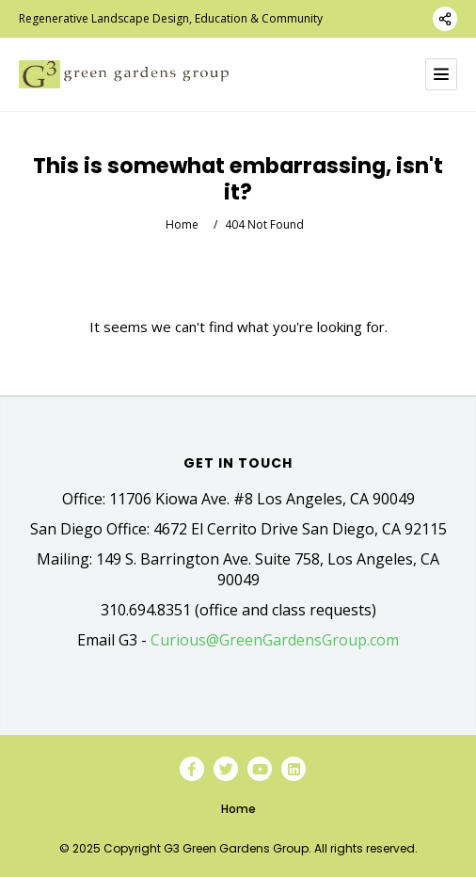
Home (182, 224)
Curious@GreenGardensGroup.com (275, 640)
